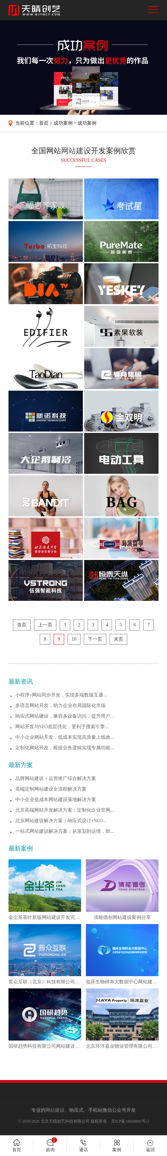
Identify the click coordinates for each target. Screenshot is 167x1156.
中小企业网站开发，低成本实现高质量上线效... (64, 737)
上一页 (45, 624)
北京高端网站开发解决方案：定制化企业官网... (64, 810)
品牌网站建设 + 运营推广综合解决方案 (55, 778)
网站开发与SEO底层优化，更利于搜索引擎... (62, 726)
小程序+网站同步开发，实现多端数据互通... (61, 695)
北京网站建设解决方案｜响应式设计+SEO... (61, 820)
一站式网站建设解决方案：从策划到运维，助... (64, 831)
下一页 (95, 639)
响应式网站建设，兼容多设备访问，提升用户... (64, 716)
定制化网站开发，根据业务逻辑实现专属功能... (64, 747)
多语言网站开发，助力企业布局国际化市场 (60, 705)
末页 (118, 639)
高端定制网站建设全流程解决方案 (51, 789)
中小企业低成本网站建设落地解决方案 (55, 799)
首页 (44, 123)
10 (74, 639)
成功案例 (63, 123)
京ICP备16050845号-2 (130, 1121)
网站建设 (76, 150)
